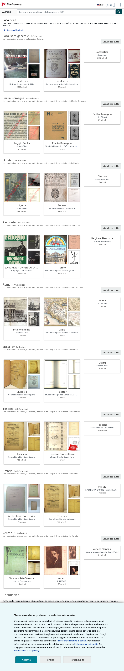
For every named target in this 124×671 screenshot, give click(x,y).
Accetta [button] (26, 659)
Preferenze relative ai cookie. (41, 644)
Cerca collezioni (13, 27)
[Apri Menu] (7, 11)
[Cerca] (119, 11)
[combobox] (66, 11)
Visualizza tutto (111, 39)
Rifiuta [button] (49, 659)
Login (110, 5)
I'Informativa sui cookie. (44, 647)
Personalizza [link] (76, 659)
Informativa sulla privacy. (64, 650)
